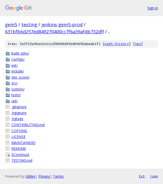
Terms (58, 176)
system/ (18, 89)
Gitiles (30, 176)
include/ (17, 71)
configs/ (18, 59)
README (18, 148)
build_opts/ (20, 53)
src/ (14, 83)
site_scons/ (20, 77)
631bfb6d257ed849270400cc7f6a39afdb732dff (54, 32)
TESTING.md (21, 160)
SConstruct (20, 154)
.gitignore (19, 106)
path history (117, 44)
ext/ (14, 65)
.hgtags (17, 118)
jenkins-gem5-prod (62, 24)
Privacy (44, 176)
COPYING (19, 130)
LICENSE (18, 136)
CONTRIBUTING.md (27, 124)
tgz (138, 44)
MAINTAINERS (23, 142)
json (154, 176)
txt (142, 176)
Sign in (152, 8)
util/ (14, 101)
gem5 (11, 24)
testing (29, 24)
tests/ (16, 95)
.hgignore (19, 112)
